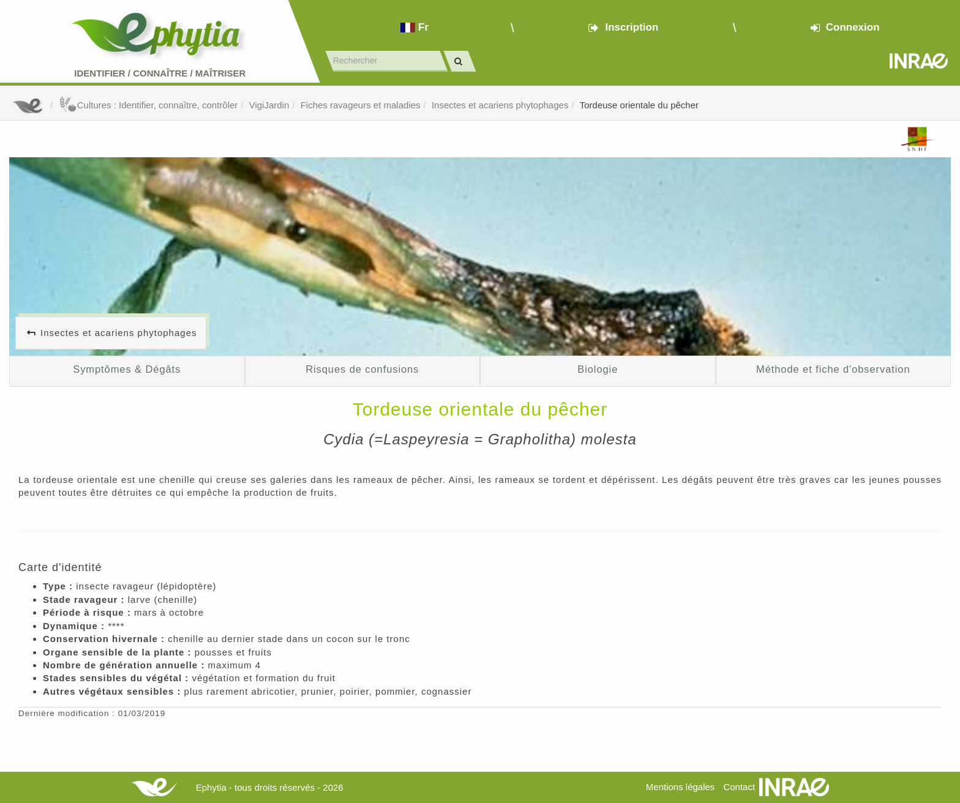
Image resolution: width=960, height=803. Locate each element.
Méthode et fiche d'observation (833, 369)
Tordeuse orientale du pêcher (639, 105)
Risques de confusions (362, 369)
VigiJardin (269, 105)
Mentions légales (680, 787)
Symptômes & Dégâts (127, 369)
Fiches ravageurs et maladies (361, 105)
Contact (739, 787)
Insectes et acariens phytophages (500, 105)
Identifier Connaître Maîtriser (160, 73)
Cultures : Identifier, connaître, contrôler (148, 105)
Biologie (597, 369)
